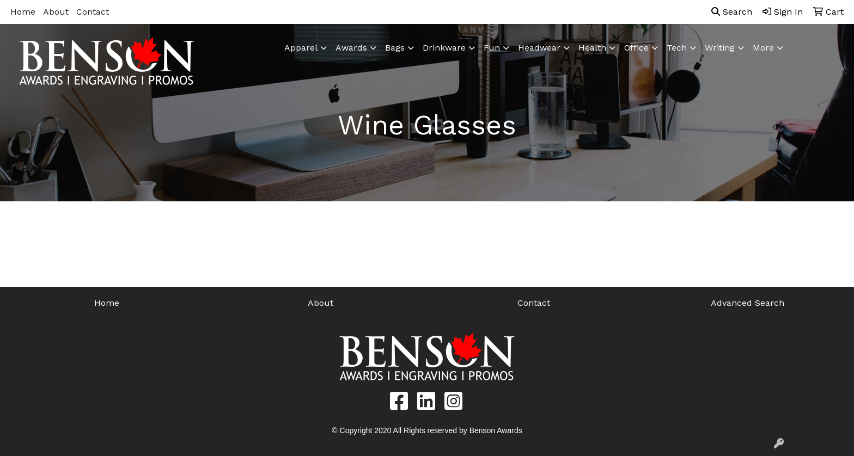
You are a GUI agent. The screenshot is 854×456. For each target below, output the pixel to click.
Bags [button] (395, 47)
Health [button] (592, 47)
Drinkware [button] (444, 47)
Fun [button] (492, 47)
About (56, 12)
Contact (92, 12)
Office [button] (636, 47)
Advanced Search (747, 303)
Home (22, 12)
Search (731, 12)
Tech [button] (677, 47)
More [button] (763, 47)
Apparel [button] (301, 47)
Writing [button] (720, 47)
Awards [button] (351, 47)
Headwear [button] (539, 47)
